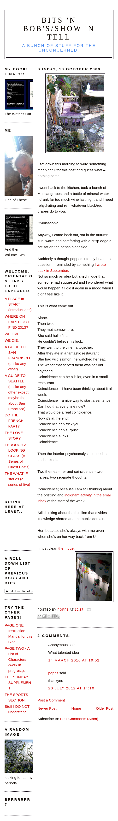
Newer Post (46, 708)
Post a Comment (51, 700)
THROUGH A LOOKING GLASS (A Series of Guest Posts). (17, 456)
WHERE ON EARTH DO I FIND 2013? (17, 321)
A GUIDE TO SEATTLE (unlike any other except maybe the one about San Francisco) (18, 392)
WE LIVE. (12, 334)
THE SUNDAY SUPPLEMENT (18, 682)
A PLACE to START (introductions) (18, 304)
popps (53, 673)
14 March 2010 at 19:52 (74, 660)
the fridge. (66, 548)
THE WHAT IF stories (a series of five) (17, 479)
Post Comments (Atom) (79, 719)
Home (76, 708)
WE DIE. (12, 340)
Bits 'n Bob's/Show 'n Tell (59, 28)
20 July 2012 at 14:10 (71, 688)
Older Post (104, 708)
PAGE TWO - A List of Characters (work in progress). (17, 659)
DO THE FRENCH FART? (14, 420)
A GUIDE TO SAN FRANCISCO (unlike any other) (17, 358)
